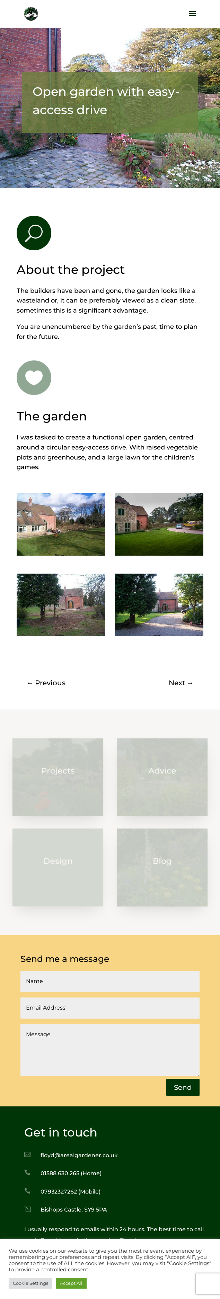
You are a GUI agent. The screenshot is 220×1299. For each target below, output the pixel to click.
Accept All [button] (71, 1283)
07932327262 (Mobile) (70, 1191)
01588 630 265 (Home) (71, 1173)
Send (183, 1087)
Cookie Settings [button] (30, 1283)
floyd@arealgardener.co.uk (79, 1155)
